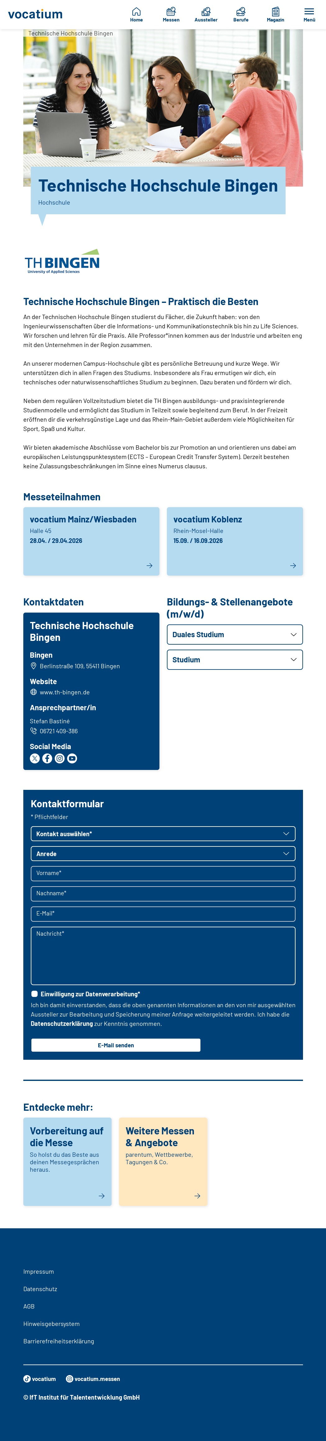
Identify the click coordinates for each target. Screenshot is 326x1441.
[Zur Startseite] (35, 14)
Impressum (38, 1271)
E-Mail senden (116, 1047)
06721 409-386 (55, 731)
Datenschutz (40, 1288)
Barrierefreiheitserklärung (58, 1341)
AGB (29, 1306)
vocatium (40, 1379)
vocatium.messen (97, 1379)
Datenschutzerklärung (62, 1025)
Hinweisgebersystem (51, 1323)
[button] (235, 634)
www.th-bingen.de (66, 693)
